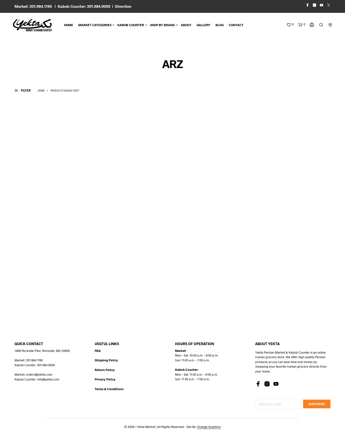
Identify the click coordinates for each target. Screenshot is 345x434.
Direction (123, 6)
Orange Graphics (209, 427)
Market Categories (94, 25)
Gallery (203, 25)
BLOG (219, 25)
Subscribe (316, 404)
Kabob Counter (130, 25)
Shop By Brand (162, 25)
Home (68, 25)
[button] (290, 24)
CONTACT (236, 25)
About (186, 25)
